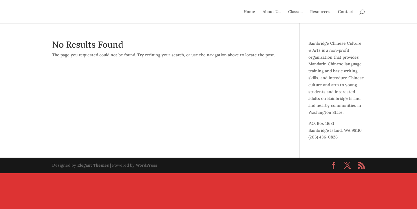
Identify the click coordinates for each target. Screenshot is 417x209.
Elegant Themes (93, 165)
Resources (320, 12)
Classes (295, 12)
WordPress (146, 165)
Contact (345, 12)
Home (249, 12)
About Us (272, 12)
